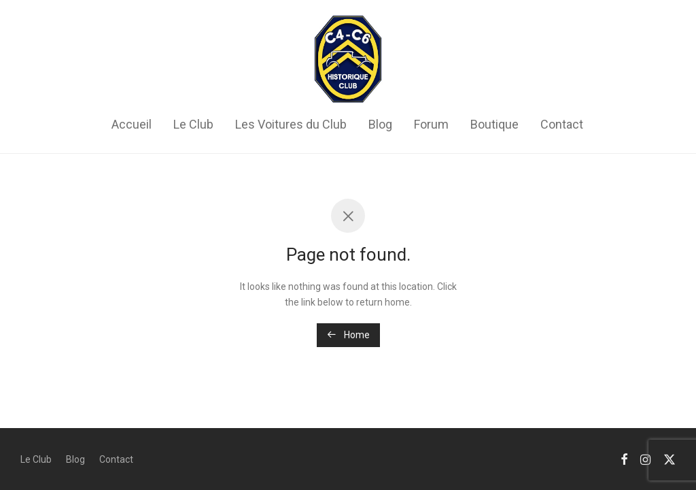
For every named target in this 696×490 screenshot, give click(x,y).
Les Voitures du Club (291, 124)
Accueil (131, 124)
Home (348, 334)
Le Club (193, 124)
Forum (431, 124)
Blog (380, 124)
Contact (561, 124)
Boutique (494, 124)
